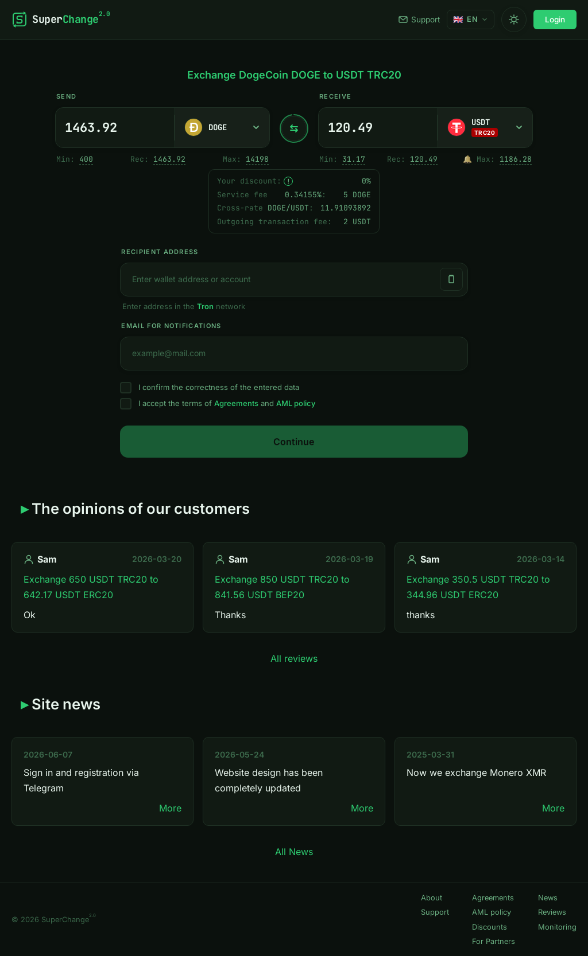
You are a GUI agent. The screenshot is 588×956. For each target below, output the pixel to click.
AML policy (295, 403)
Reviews (552, 912)
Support (419, 19)
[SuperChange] (60, 19)
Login (555, 19)
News (548, 897)
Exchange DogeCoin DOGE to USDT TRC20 (294, 75)
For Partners (493, 941)
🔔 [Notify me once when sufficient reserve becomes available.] (467, 159)
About (431, 897)
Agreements (236, 403)
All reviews (294, 658)
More (170, 808)
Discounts (489, 927)
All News (294, 851)
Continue (293, 441)
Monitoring (557, 927)
